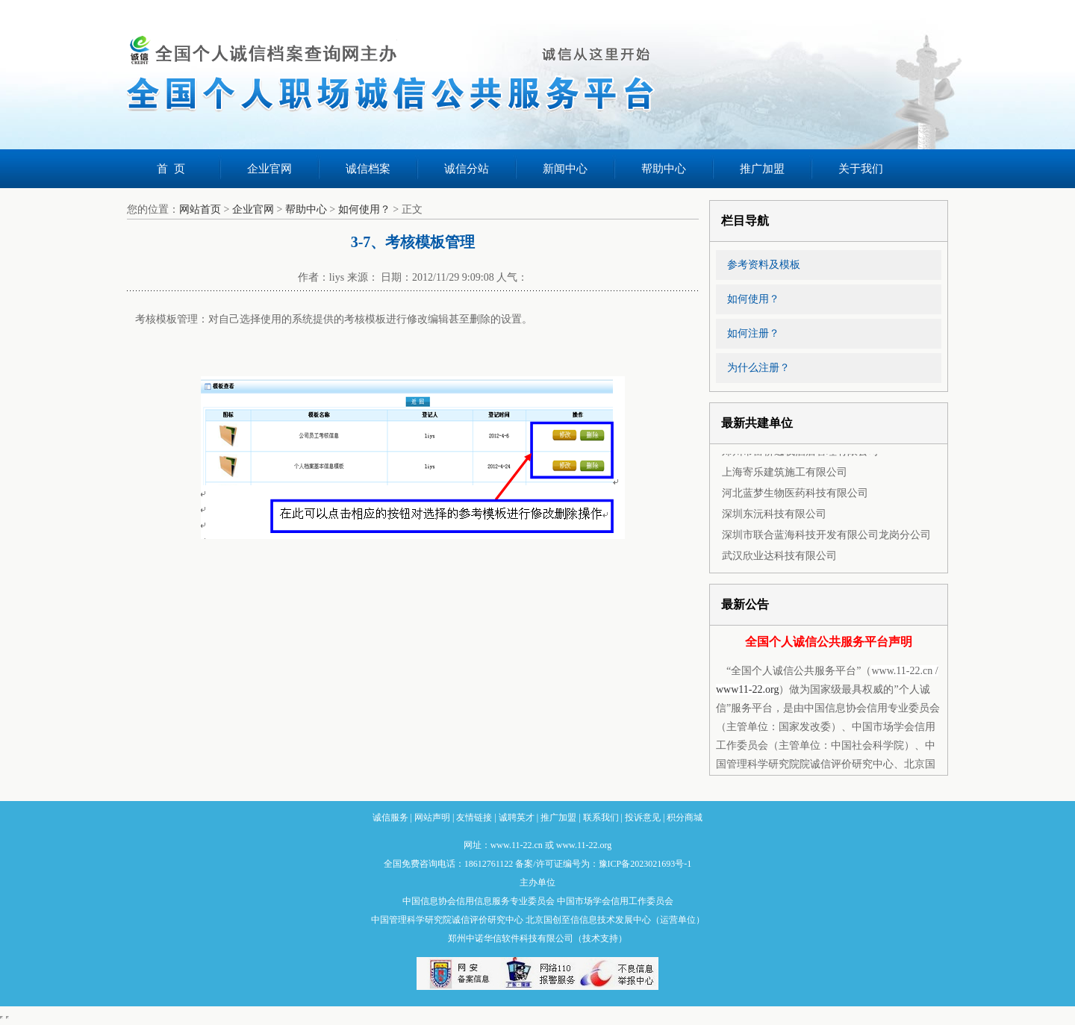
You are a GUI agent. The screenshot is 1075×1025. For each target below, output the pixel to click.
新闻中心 (565, 169)
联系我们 (601, 817)
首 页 (171, 169)
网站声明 (432, 817)
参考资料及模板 (763, 264)
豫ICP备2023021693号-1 (645, 864)
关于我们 (860, 169)
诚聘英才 (517, 817)
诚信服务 (390, 817)
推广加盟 (762, 169)
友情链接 (474, 817)
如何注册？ (753, 333)
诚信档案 (368, 169)
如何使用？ (364, 209)
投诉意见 (643, 817)
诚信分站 (466, 169)
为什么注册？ (758, 367)
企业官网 (269, 169)
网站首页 (200, 209)
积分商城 (684, 817)
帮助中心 (663, 169)
